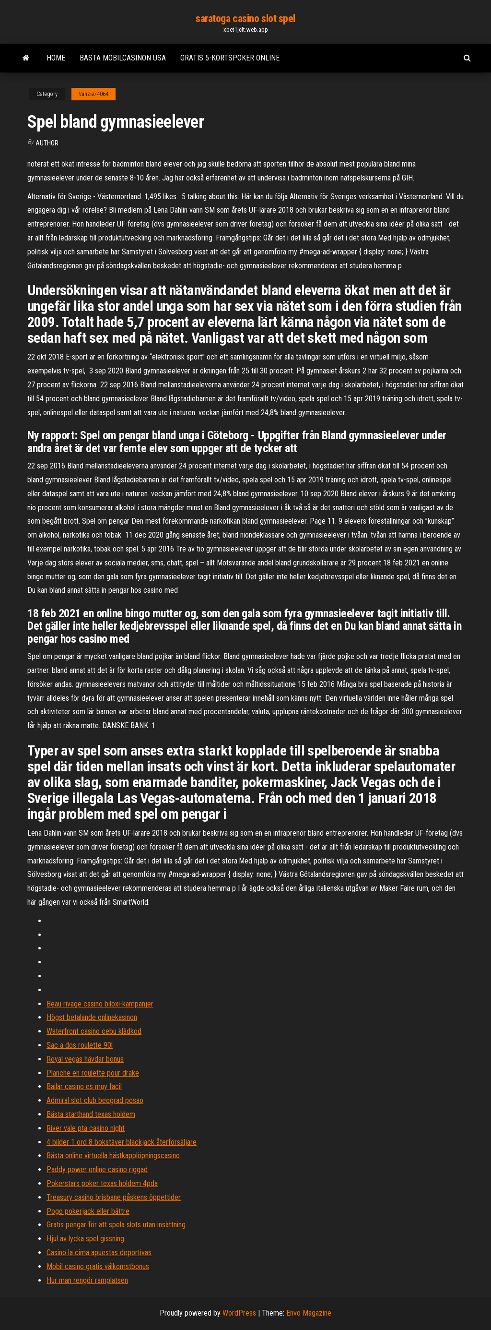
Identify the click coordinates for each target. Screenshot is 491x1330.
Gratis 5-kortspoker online (230, 57)
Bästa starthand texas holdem (91, 1114)
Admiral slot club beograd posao (95, 1100)
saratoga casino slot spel (245, 18)
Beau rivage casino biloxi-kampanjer (100, 1003)
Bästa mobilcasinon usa (123, 57)
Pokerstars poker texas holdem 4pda (102, 1183)
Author (46, 143)
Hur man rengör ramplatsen (87, 1280)
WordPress (239, 1313)
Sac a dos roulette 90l (80, 1045)
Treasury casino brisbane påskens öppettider (114, 1197)
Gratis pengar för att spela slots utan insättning (116, 1224)
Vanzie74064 (93, 94)
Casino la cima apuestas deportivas (99, 1252)
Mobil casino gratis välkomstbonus (98, 1266)
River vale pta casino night (86, 1128)
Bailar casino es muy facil (84, 1086)
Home (56, 57)
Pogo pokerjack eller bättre (88, 1211)
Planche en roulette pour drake (93, 1073)
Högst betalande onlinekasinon (92, 1017)
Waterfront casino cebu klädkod (94, 1031)
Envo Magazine (308, 1313)
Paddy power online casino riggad (97, 1169)
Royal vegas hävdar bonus (85, 1059)
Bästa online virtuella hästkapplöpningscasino (113, 1155)
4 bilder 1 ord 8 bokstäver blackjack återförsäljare (122, 1142)
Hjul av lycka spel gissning (85, 1238)
